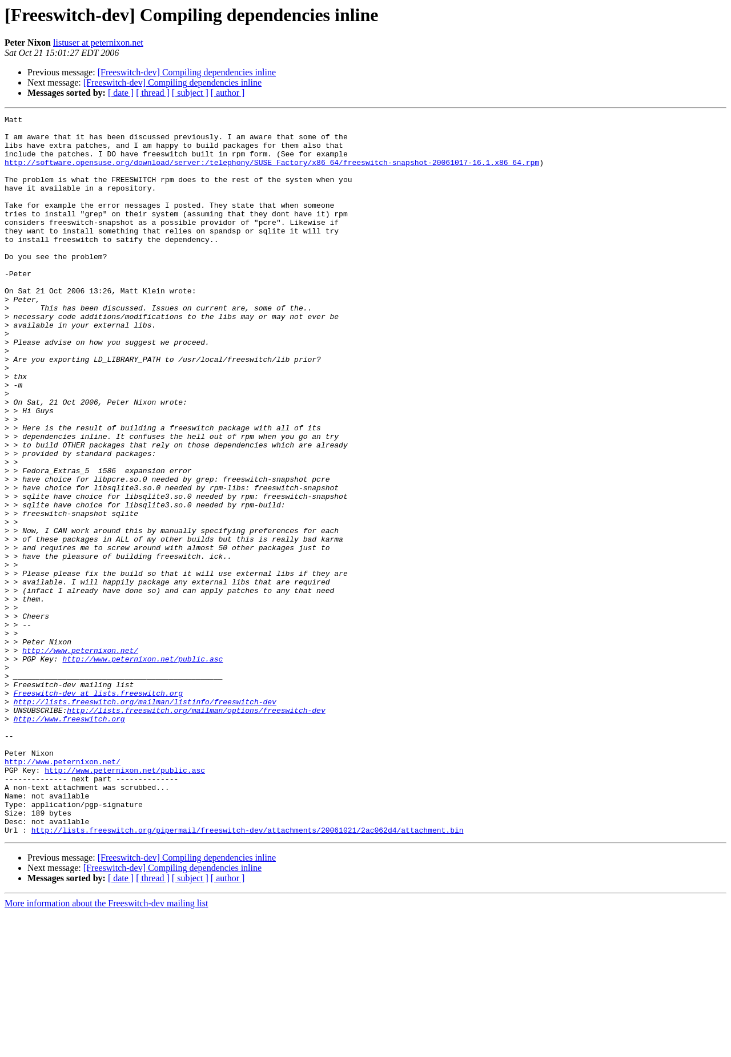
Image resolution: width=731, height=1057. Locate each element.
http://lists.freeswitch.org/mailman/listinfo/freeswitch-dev (145, 819)
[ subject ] (190, 93)
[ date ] (121, 93)
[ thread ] (153, 93)
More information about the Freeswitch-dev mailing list (106, 1047)
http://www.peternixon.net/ (80, 758)
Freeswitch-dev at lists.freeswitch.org (98, 809)
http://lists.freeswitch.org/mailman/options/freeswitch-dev (196, 830)
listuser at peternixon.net (98, 42)
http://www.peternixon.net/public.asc (142, 768)
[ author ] (228, 93)
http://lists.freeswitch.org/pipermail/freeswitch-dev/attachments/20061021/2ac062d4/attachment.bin (247, 974)
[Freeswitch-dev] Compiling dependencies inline (187, 72)
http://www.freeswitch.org (69, 840)
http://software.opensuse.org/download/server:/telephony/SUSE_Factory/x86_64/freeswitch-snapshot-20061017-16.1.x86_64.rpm (272, 172)
